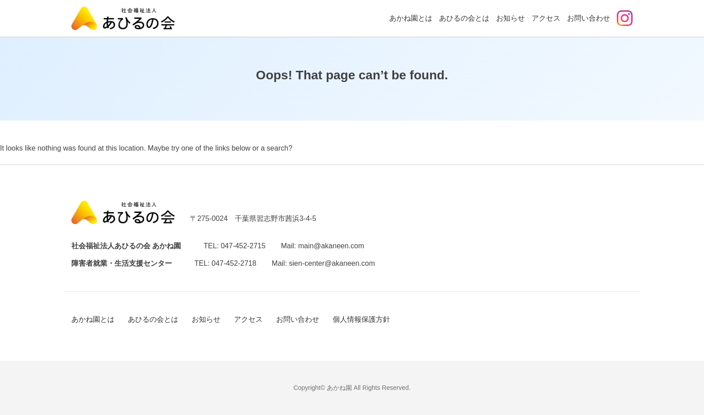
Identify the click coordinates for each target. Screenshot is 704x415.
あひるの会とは (464, 18)
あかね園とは (410, 18)
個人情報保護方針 (361, 319)
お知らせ (510, 18)
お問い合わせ (588, 18)
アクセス (546, 18)
